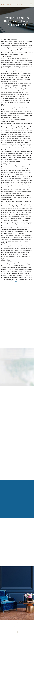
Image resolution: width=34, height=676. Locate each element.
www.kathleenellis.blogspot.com (12, 281)
